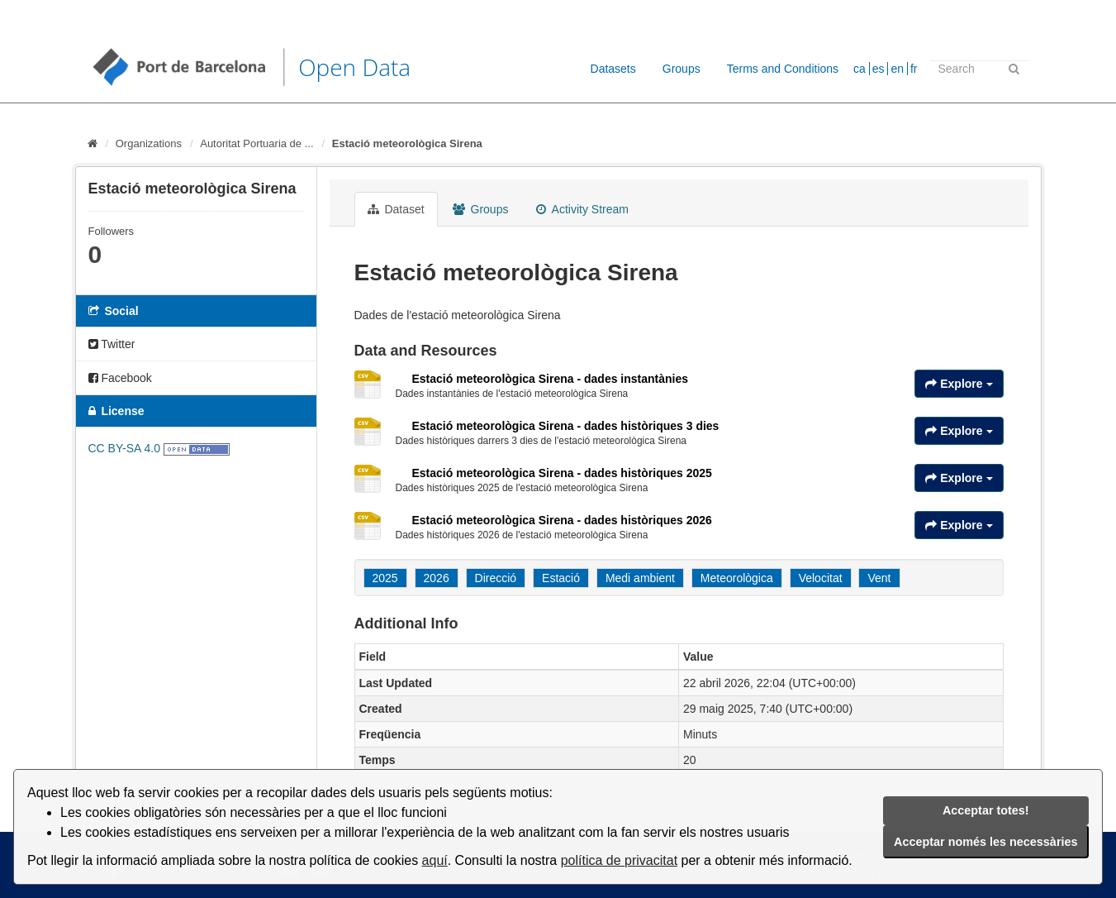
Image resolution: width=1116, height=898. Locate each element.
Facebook (120, 378)
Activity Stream (582, 209)
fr (914, 68)
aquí (435, 860)
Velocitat (821, 578)
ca (859, 68)
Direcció (496, 578)
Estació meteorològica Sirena (407, 143)
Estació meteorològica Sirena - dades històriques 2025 (562, 473)
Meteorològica (736, 578)
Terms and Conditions (782, 68)
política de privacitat (619, 860)
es (878, 68)
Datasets (613, 68)
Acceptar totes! (986, 810)
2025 (385, 578)
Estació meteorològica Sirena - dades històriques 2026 (562, 520)
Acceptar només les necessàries (985, 841)
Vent (878, 578)
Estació (561, 578)
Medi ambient (640, 578)
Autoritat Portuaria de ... (256, 143)
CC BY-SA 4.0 (124, 448)
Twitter (111, 344)
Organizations (149, 143)
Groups (681, 68)
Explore (958, 383)
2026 (436, 578)
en (897, 68)
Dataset (396, 209)
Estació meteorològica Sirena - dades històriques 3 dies (565, 425)
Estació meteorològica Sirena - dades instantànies (550, 378)
